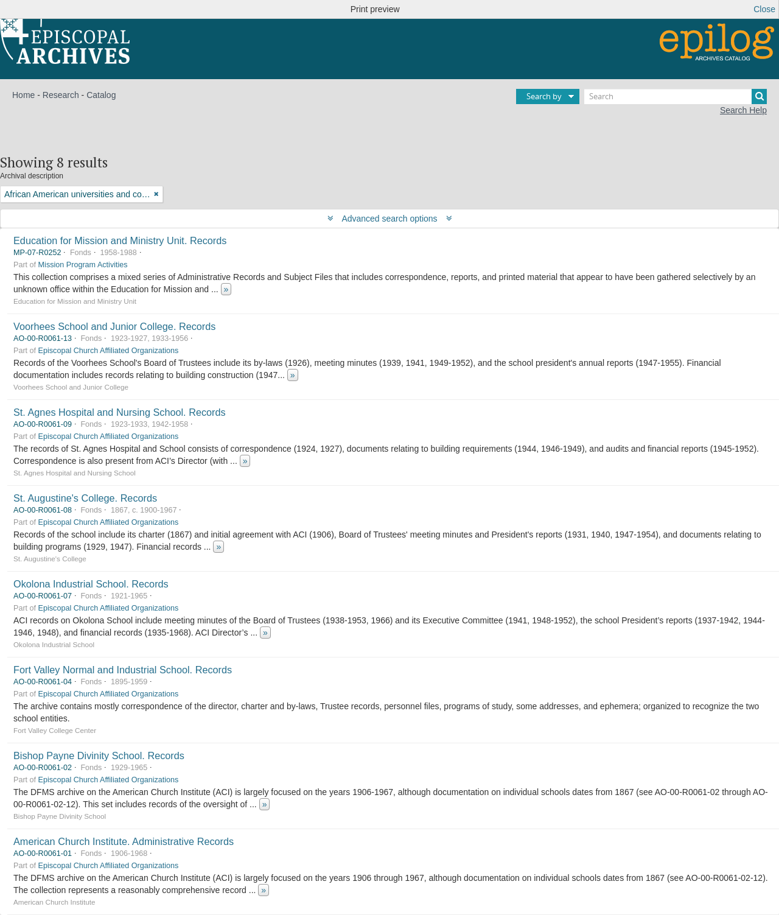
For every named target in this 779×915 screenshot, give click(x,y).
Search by (544, 96)
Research (61, 95)
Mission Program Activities (83, 265)
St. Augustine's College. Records (85, 498)
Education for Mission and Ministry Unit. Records (119, 240)
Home (23, 95)
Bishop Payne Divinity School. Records (98, 755)
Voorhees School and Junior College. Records (114, 326)
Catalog (101, 95)
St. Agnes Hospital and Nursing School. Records (119, 412)
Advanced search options (390, 218)
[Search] (675, 96)
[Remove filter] (156, 194)
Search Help (743, 110)
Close (764, 9)
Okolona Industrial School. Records (91, 583)
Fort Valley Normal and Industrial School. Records (122, 669)
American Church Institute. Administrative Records (123, 841)
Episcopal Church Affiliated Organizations (108, 350)
